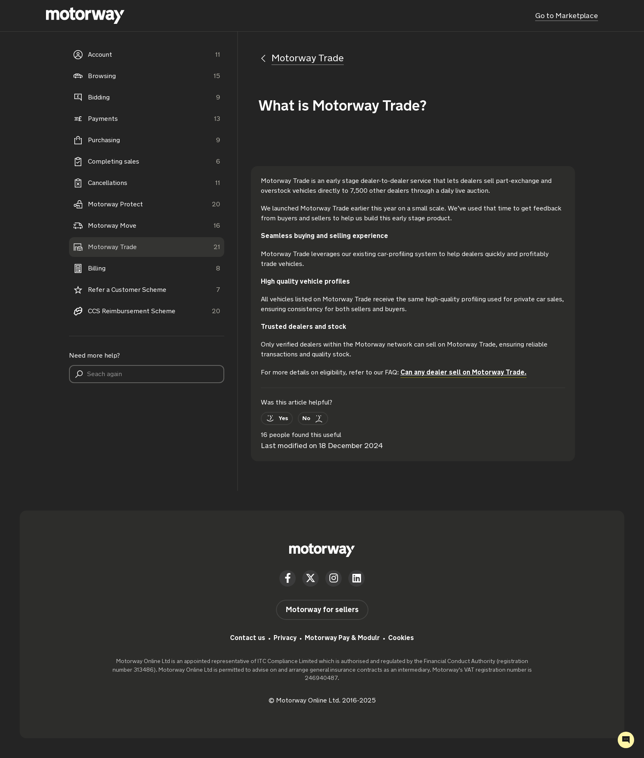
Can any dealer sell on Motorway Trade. (463, 372)
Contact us (247, 638)
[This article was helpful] (277, 418)
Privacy (285, 638)
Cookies (401, 638)
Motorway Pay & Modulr (342, 638)
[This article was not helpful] (313, 418)
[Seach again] (146, 374)
